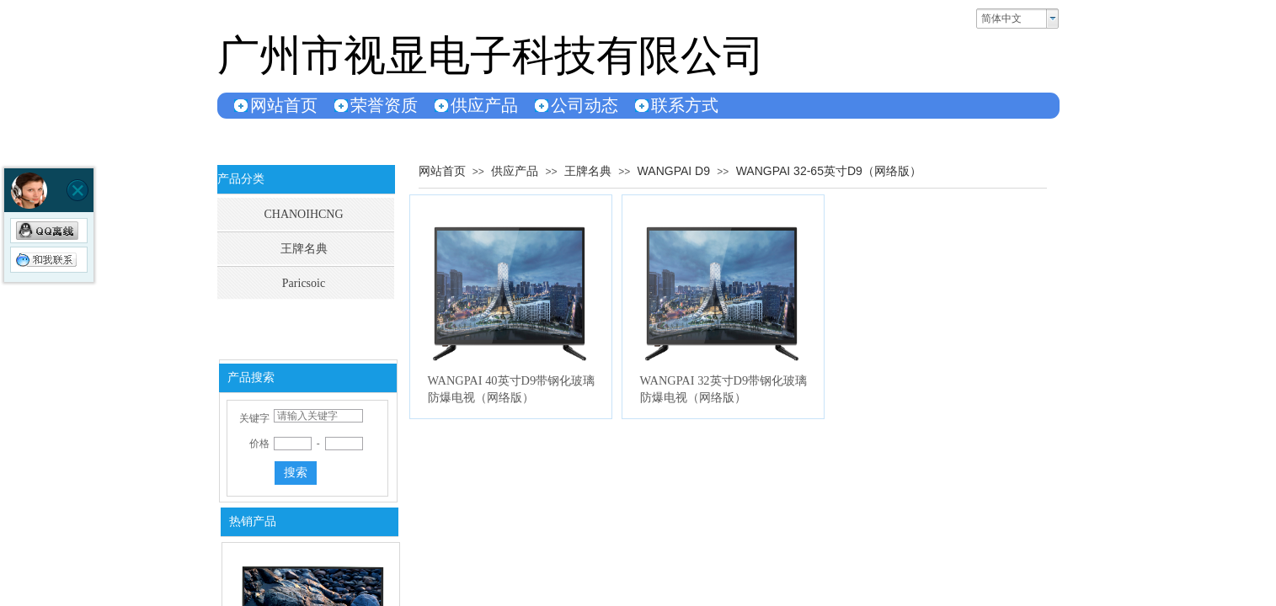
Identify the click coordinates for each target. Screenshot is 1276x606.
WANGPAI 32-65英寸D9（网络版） (828, 171)
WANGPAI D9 (674, 171)
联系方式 (684, 105)
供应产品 (484, 105)
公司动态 (584, 105)
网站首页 (284, 105)
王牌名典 (587, 171)
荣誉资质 (384, 105)
